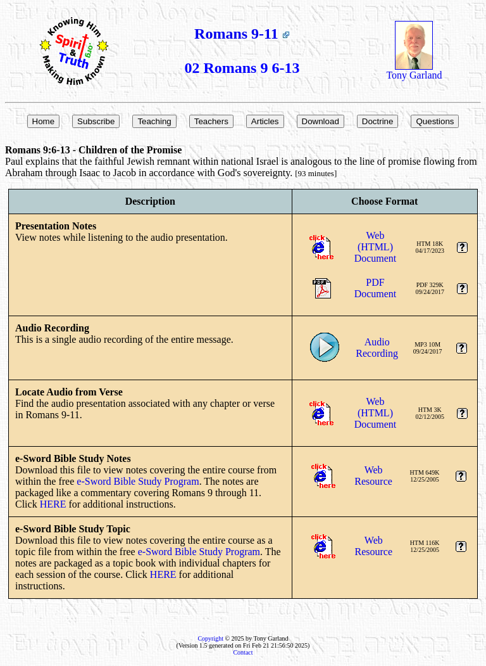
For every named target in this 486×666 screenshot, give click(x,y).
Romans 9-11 (242, 33)
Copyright (210, 638)
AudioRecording (377, 347)
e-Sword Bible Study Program (138, 481)
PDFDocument (375, 288)
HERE (53, 504)
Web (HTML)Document (375, 247)
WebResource (373, 475)
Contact (242, 652)
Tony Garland (414, 70)
